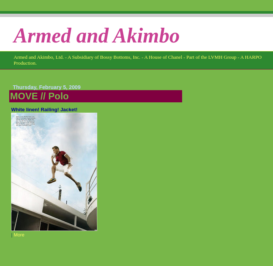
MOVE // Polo (39, 96)
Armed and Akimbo (97, 35)
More (19, 235)
